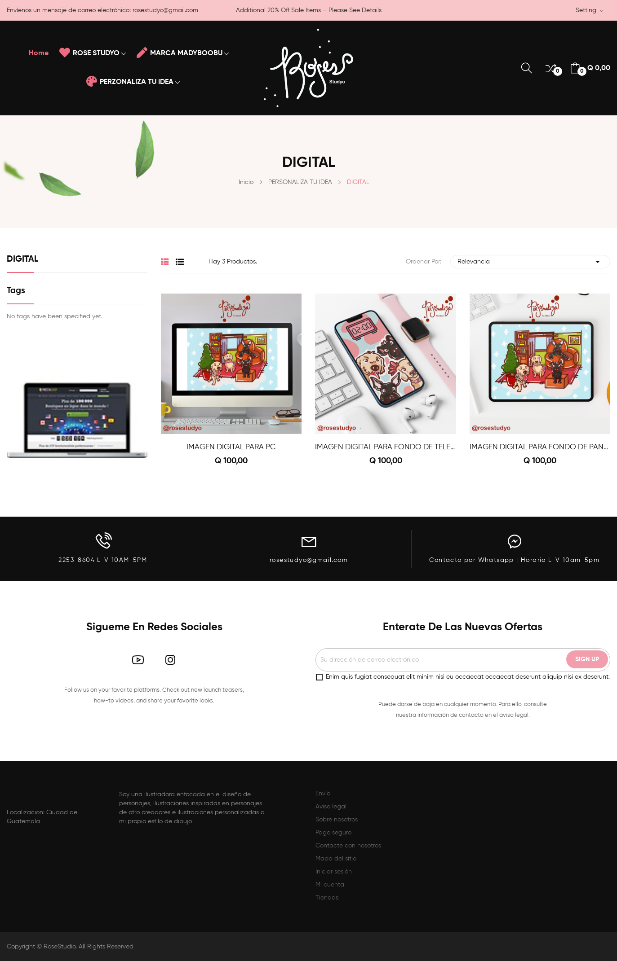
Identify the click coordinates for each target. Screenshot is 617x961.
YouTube (138, 659)
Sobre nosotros (336, 819)
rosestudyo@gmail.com (165, 10)
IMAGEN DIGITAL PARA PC (231, 447)
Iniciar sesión (333, 872)
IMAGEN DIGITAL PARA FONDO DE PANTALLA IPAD (540, 447)
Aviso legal (330, 806)
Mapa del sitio (335, 859)
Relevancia (530, 261)
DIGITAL (22, 259)
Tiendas (326, 898)
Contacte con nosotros (348, 846)
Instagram (170, 659)
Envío (322, 793)
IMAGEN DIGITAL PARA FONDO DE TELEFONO (385, 447)
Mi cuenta (329, 885)
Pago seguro (333, 832)
